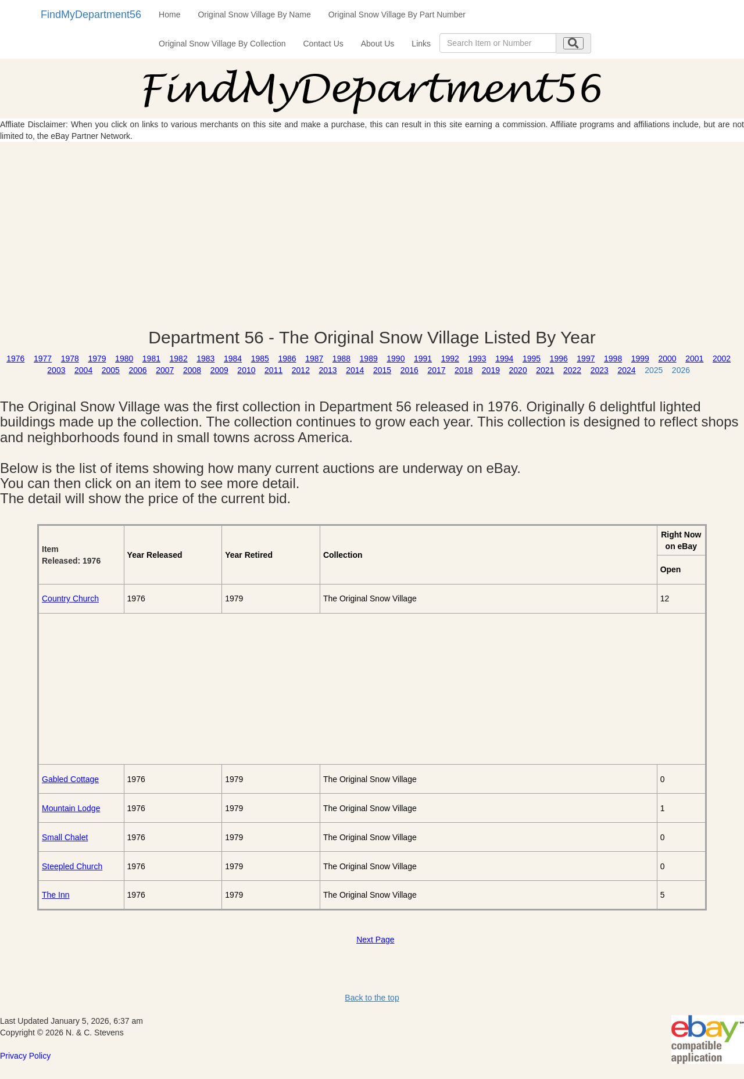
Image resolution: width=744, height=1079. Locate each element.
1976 (15, 358)
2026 (681, 370)
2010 (246, 370)
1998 (613, 358)
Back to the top (372, 997)
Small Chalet (65, 837)
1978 (70, 358)
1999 (640, 358)
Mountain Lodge (71, 808)
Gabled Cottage (70, 779)
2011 (273, 370)
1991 (423, 358)
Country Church (70, 598)
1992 (450, 358)
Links (421, 43)
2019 (491, 370)
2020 (518, 370)
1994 (504, 358)
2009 (219, 370)
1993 (477, 358)
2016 (409, 370)
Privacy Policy (25, 1055)
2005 (111, 370)
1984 (233, 358)
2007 (165, 370)
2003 (56, 370)
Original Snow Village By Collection (222, 43)
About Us (378, 43)
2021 (545, 370)
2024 (626, 370)
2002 (722, 358)
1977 (43, 358)
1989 (369, 358)
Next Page (375, 939)
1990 (396, 358)
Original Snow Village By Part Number (397, 14)
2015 (382, 370)
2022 (572, 370)
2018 (464, 370)
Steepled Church (72, 866)
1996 (559, 358)
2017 (436, 370)
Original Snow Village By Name (254, 14)
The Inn (55, 894)
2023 (600, 370)
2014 (355, 370)
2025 (654, 370)
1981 (151, 358)
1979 (97, 358)
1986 (287, 358)
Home (169, 14)
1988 (341, 358)
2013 (328, 370)
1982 (179, 358)
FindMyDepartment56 (91, 14)
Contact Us (323, 43)
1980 (124, 358)
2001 (694, 358)
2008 (192, 370)
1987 (314, 358)
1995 (532, 358)
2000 (667, 358)
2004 (83, 370)
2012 (301, 370)
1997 (586, 358)
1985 (260, 358)
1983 (205, 358)
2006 (137, 370)
